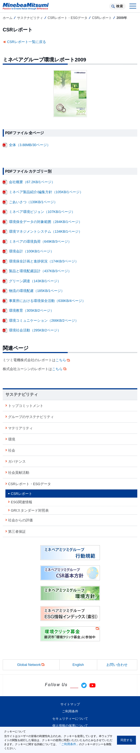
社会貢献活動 (18, 473)
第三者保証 (17, 532)
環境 (11, 439)
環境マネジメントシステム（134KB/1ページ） (45, 231)
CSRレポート (102, 18)
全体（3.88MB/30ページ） (29, 145)
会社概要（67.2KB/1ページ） (32, 182)
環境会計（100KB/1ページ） (31, 251)
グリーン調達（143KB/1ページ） (35, 281)
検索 (119, 6)
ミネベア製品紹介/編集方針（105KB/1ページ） (46, 192)
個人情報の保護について (70, 726)
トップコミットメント (25, 406)
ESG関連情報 (21, 502)
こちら (63, 360)
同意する (126, 740)
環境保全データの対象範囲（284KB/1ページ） (45, 222)
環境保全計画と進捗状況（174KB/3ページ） (44, 261)
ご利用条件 (70, 711)
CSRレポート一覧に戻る (26, 42)
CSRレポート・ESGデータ (67, 18)
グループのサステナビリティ (31, 417)
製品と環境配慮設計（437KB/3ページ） (40, 271)
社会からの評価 (20, 520)
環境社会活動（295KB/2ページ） (35, 330)
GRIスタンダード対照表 (30, 510)
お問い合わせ (117, 665)
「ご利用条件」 (68, 744)
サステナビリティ (30, 18)
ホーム (7, 18)
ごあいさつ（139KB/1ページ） (33, 202)
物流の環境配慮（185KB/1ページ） (36, 291)
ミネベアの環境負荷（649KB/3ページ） (40, 241)
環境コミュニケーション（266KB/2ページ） (44, 320)
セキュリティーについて (70, 719)
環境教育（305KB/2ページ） (31, 310)
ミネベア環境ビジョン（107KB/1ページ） (42, 212)
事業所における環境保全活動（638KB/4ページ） (47, 301)
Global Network (31, 665)
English (78, 665)
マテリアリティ (20, 428)
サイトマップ (70, 704)
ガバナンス (17, 461)
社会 (11, 450)
